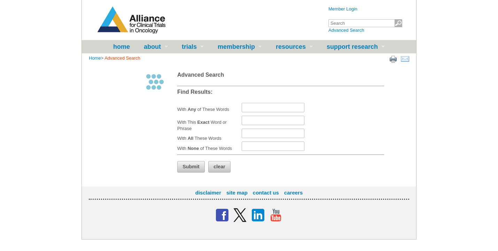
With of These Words (203, 109)
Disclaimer (208, 192)
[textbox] (365, 23)
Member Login (342, 9)
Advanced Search (346, 30)
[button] (191, 167)
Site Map (237, 192)
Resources (291, 47)
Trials (189, 47)
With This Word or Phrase (202, 125)
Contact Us (266, 192)
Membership (236, 47)
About (152, 47)
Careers (293, 192)
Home (121, 47)
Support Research (352, 47)
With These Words (199, 138)
